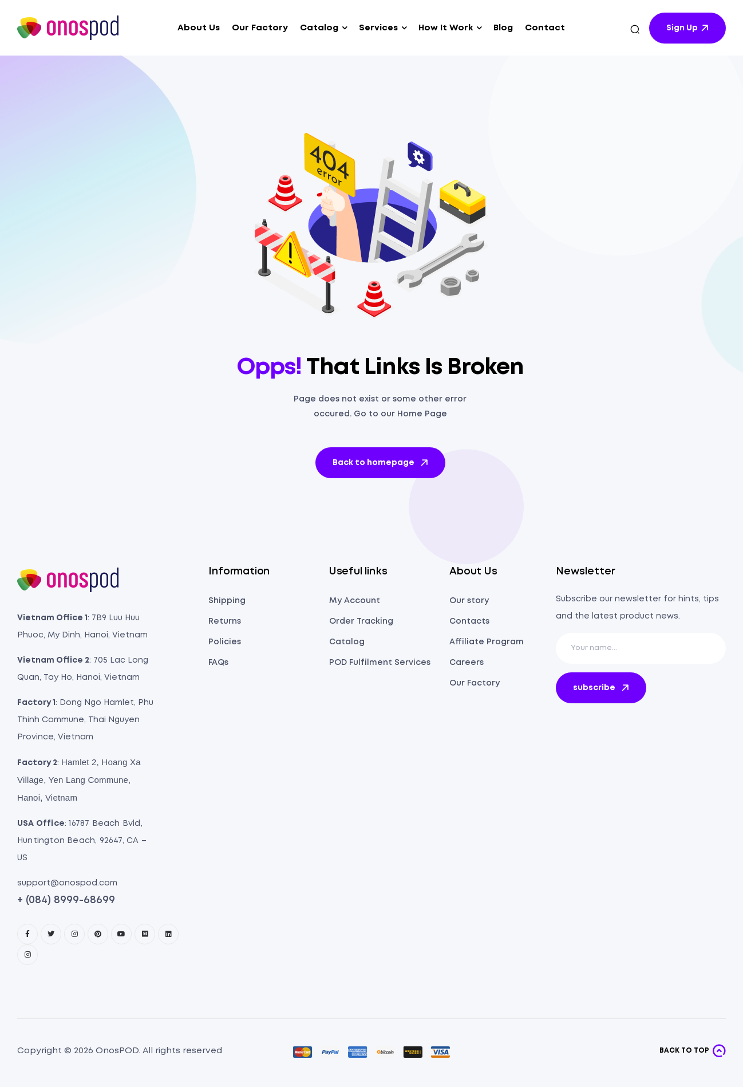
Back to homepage (381, 462)
